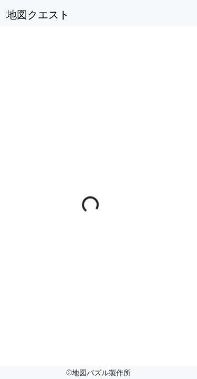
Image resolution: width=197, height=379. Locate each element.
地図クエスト (37, 14)
